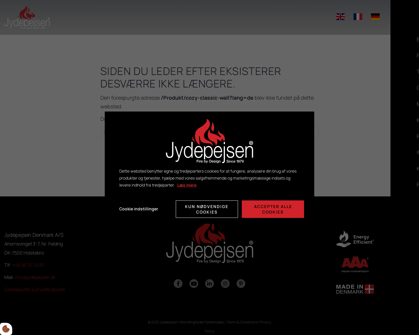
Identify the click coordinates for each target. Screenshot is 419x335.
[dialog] (209, 167)
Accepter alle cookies (273, 208)
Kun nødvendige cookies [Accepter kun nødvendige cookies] (206, 208)
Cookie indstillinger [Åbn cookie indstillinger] (138, 209)
